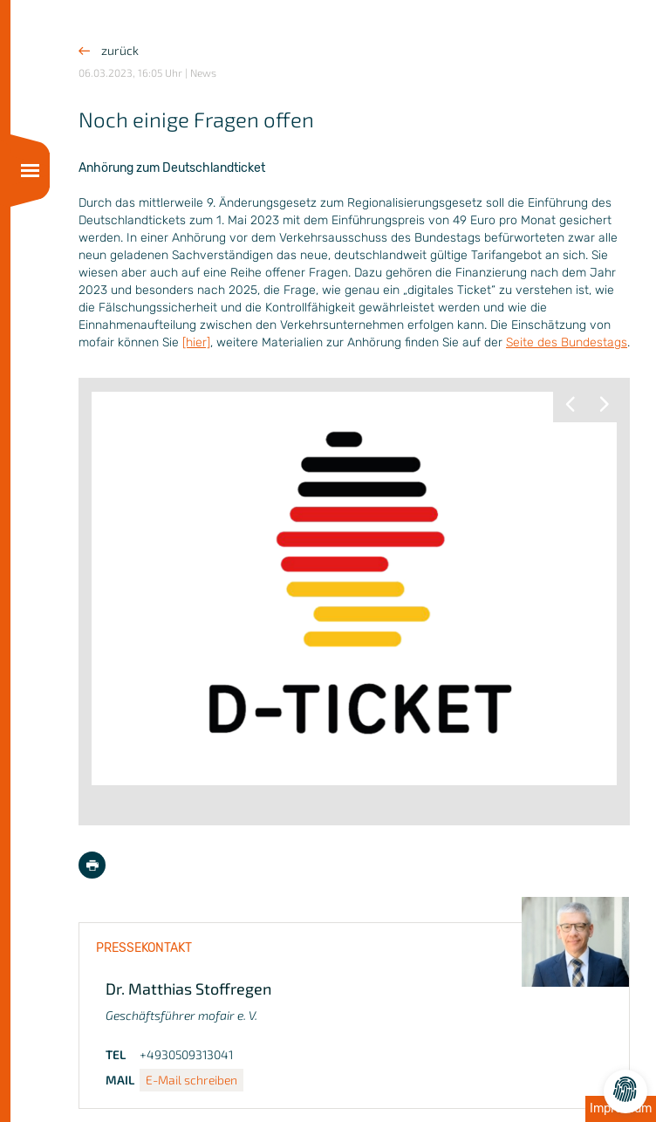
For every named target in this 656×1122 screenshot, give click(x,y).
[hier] (196, 342)
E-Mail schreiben (191, 1079)
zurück (109, 50)
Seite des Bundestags (566, 342)
